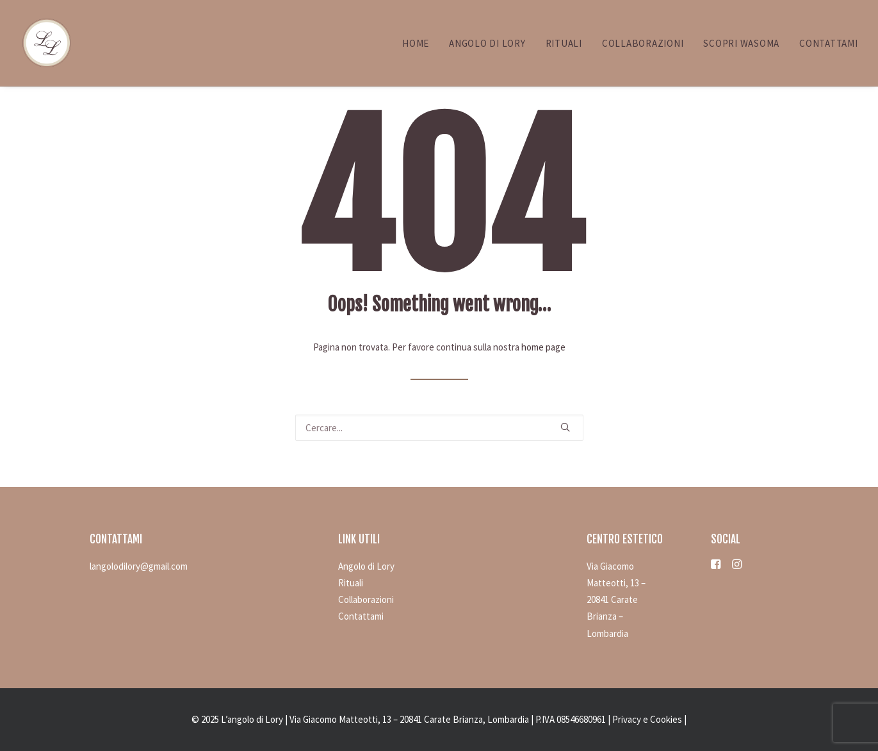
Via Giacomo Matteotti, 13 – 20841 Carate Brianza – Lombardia (616, 600)
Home (415, 43)
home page (543, 347)
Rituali (564, 43)
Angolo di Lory (487, 43)
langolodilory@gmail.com (139, 566)
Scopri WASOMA (741, 43)
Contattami (828, 43)
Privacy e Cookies (647, 719)
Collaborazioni (643, 43)
